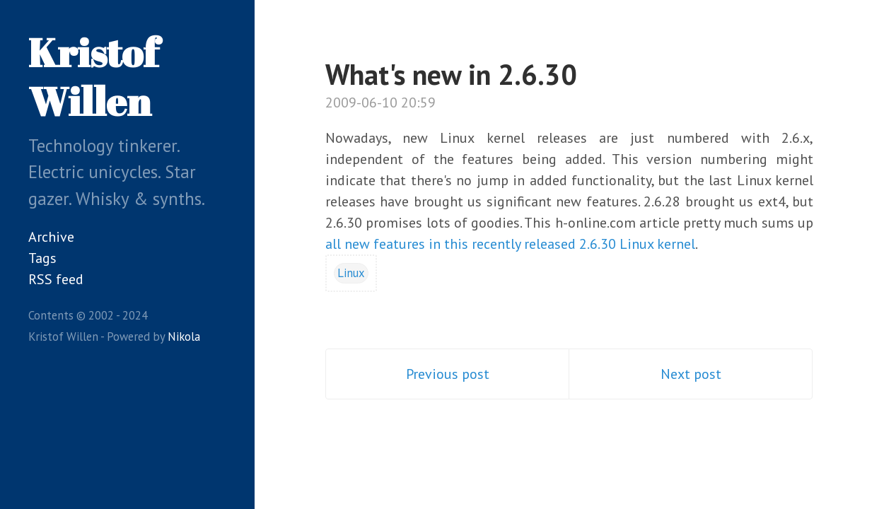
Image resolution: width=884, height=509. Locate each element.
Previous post (447, 374)
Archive (51, 237)
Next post (691, 374)
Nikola (184, 336)
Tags (42, 258)
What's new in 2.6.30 (451, 74)
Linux (351, 273)
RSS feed (55, 279)
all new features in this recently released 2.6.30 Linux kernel (510, 244)
